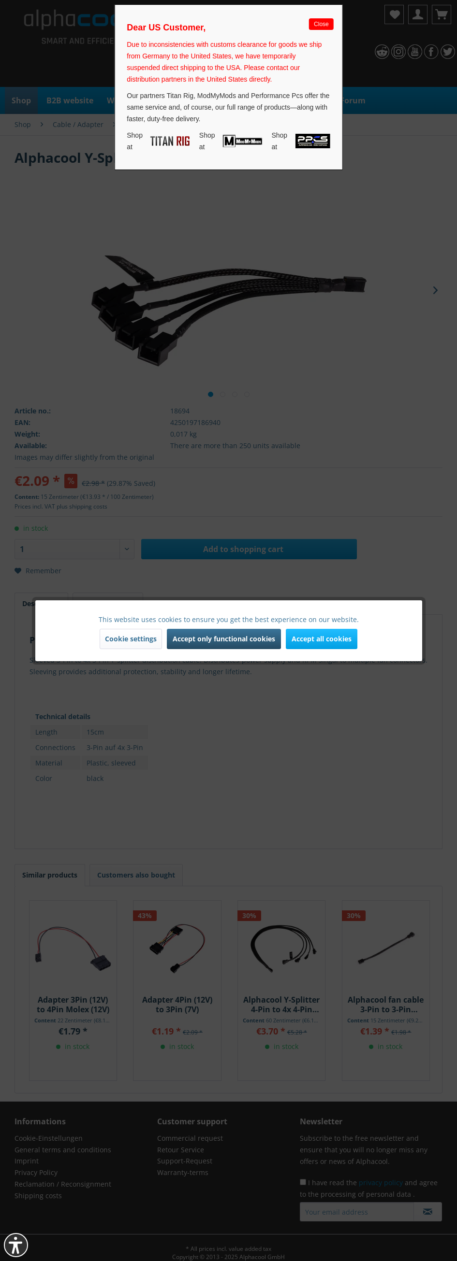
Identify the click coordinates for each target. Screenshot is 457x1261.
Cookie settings (131, 638)
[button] (16, 1245)
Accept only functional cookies (224, 638)
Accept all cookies (322, 638)
